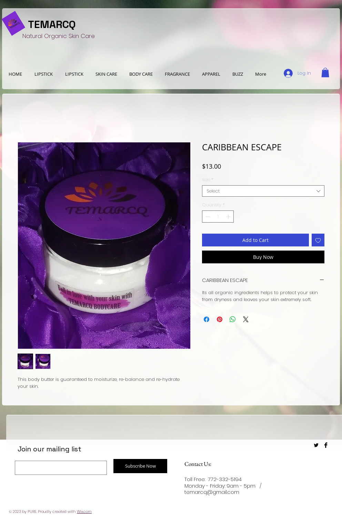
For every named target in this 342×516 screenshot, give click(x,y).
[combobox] (263, 191)
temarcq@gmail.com (211, 492)
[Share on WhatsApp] (233, 319)
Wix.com (84, 511)
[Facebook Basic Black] (326, 445)
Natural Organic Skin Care (58, 36)
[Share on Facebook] (206, 319)
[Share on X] (246, 319)
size (207, 179)
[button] (211, 74)
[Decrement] (207, 217)
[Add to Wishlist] (318, 240)
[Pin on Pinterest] (219, 319)
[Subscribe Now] (140, 466)
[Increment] (229, 217)
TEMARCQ (52, 24)
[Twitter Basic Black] (316, 445)
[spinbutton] (218, 217)
